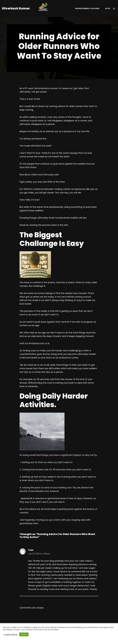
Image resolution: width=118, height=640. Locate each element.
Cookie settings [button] (10, 634)
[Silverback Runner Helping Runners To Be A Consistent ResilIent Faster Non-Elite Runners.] (29, 8)
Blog (107, 8)
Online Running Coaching (87, 8)
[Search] (114, 8)
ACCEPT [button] (24, 634)
